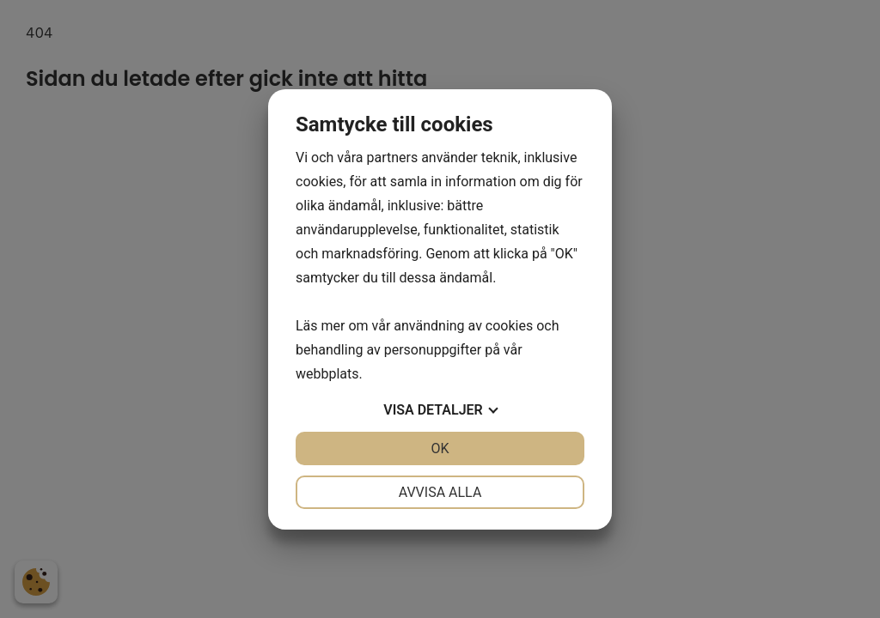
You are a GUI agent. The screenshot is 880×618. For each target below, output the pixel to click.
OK (440, 448)
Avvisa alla (440, 492)
